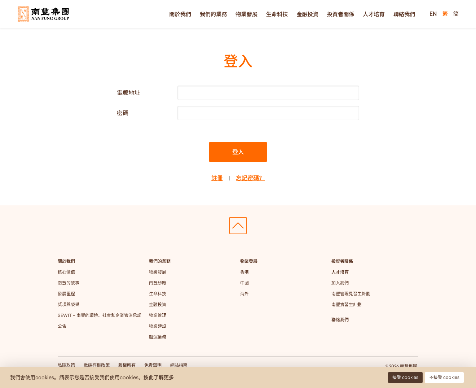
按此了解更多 (159, 377)
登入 (238, 152)
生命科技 (277, 14)
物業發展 (246, 14)
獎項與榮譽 (68, 304)
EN (433, 14)
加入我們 (340, 283)
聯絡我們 (404, 14)
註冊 (217, 178)
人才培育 (374, 14)
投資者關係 (340, 14)
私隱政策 (66, 365)
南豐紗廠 (157, 283)
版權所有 (127, 365)
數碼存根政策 (97, 365)
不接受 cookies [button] (444, 377)
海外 (244, 294)
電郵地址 (128, 92)
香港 (244, 272)
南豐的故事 (68, 283)
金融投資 (307, 14)
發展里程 (66, 294)
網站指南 (179, 365)
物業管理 (157, 315)
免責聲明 (153, 365)
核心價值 (66, 272)
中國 (244, 283)
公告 (62, 326)
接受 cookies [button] (405, 377)
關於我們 (180, 14)
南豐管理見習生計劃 (350, 294)
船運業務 (157, 337)
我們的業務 (213, 14)
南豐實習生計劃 (346, 304)
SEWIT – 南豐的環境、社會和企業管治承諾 (99, 315)
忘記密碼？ (250, 178)
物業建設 (157, 326)
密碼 (122, 113)
